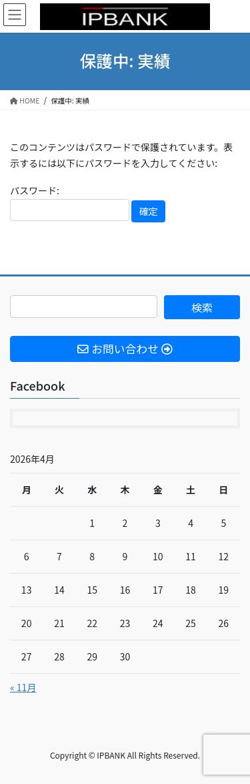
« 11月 (23, 687)
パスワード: (69, 202)
